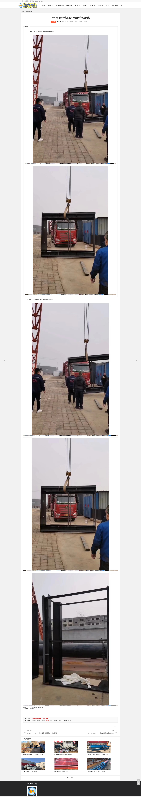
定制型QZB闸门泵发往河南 (29, 771)
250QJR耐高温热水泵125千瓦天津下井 (32, 754)
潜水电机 (51, 10)
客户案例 (101, 10)
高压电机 (78, 10)
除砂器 (108, 10)
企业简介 (93, 10)
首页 (44, 10)
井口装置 (116, 10)
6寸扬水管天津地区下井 (61, 771)
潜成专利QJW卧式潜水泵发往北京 (97, 771)
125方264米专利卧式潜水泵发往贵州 (97, 754)
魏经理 (59, 22)
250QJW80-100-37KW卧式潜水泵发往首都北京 (92, 732)
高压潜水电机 (61, 10)
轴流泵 (86, 10)
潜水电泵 (70, 10)
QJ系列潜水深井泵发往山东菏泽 (63, 754)
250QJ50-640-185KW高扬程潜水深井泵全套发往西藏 (48, 732)
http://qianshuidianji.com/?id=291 (41, 718)
